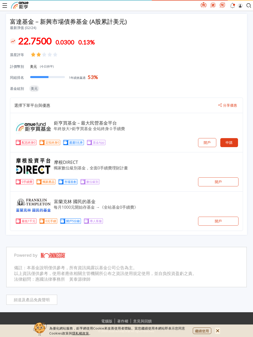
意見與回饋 (142, 321)
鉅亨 (19, 5)
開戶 (207, 142)
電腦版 (106, 320)
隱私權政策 (80, 333)
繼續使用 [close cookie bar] (202, 330)
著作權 (122, 320)
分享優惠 (227, 105)
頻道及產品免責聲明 (32, 300)
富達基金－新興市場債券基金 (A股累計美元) (68, 21)
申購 (229, 142)
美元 (42, 66)
